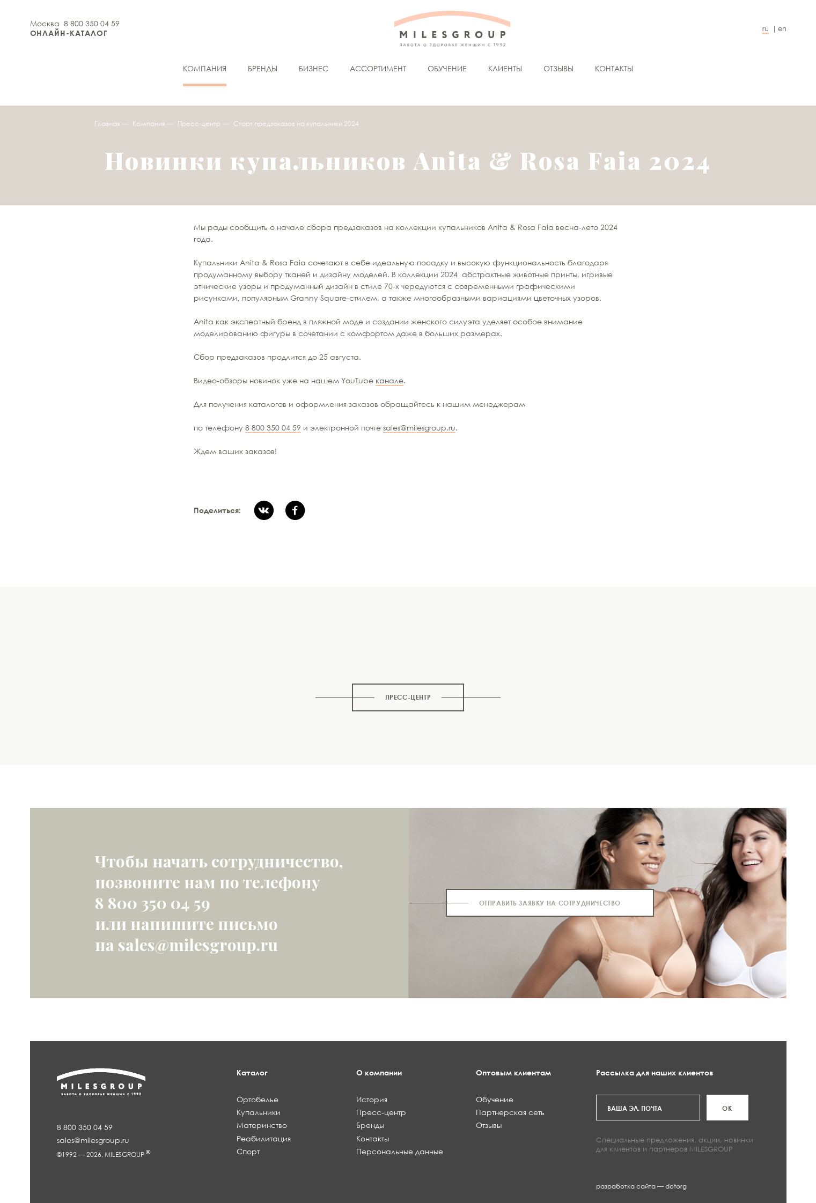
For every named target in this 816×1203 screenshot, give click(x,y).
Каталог (252, 1072)
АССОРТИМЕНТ (378, 68)
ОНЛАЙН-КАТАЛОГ (69, 33)
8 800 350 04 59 (92, 23)
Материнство (262, 1125)
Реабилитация (264, 1138)
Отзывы (558, 68)
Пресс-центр (199, 124)
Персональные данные (399, 1151)
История (371, 1099)
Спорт (248, 1151)
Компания (204, 68)
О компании (379, 1072)
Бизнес (313, 68)
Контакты (614, 68)
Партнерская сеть (510, 1112)
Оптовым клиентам (513, 1072)
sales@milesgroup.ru (419, 427)
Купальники (259, 1112)
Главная (107, 124)
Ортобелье (257, 1099)
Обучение (447, 68)
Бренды (262, 68)
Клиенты (505, 68)
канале (389, 380)
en (782, 28)
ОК (727, 1108)
